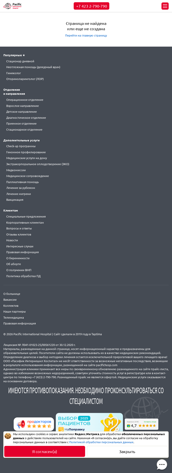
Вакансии (10, 299)
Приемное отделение (21, 123)
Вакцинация (14, 199)
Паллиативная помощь (22, 182)
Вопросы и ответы (19, 228)
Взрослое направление (22, 105)
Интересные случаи (19, 246)
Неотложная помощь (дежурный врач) (33, 67)
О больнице (11, 293)
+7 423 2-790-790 (91, 6)
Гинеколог (13, 73)
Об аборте (13, 264)
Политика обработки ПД (23, 276)
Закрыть (127, 451)
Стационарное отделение (24, 129)
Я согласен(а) (44, 451)
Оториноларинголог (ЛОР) (25, 78)
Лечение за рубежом (20, 187)
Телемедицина (13, 317)
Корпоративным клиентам (25, 222)
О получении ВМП (18, 270)
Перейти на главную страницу (86, 35)
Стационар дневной (20, 61)
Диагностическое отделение (26, 117)
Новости (12, 240)
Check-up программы (21, 146)
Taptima (96, 334)
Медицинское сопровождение (27, 175)
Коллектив (10, 305)
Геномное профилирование (26, 152)
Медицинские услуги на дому (26, 158)
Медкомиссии (16, 170)
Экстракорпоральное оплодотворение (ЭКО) (37, 164)
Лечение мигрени (18, 193)
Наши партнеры (14, 311)
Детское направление (21, 111)
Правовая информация (22, 252)
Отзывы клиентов (18, 234)
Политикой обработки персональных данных (101, 442)
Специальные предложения (26, 216)
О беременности (18, 258)
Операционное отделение (24, 99)
